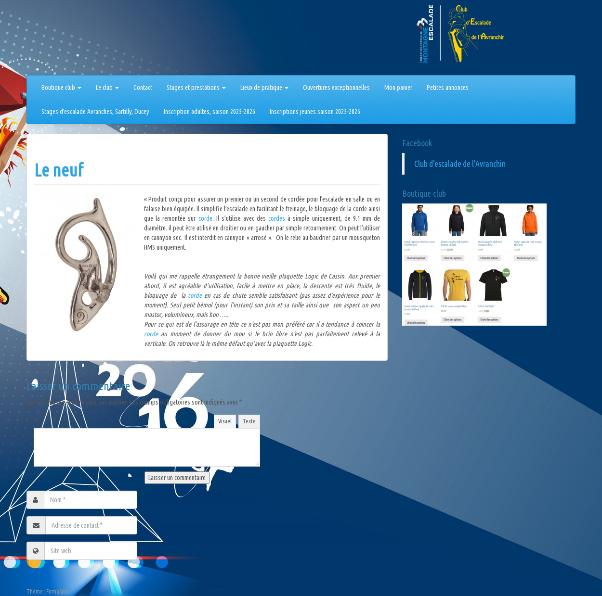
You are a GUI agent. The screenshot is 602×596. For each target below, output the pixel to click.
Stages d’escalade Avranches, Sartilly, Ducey (95, 111)
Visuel (225, 421)
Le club (107, 87)
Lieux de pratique (264, 87)
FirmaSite (57, 591)
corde (205, 218)
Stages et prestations (196, 87)
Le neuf (58, 170)
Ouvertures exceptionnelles (336, 87)
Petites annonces (448, 87)
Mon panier (398, 87)
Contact (142, 87)
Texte (249, 421)
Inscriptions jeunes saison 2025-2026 (315, 111)
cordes (278, 218)
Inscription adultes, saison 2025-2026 (209, 111)
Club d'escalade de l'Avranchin (460, 163)
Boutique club (61, 87)
